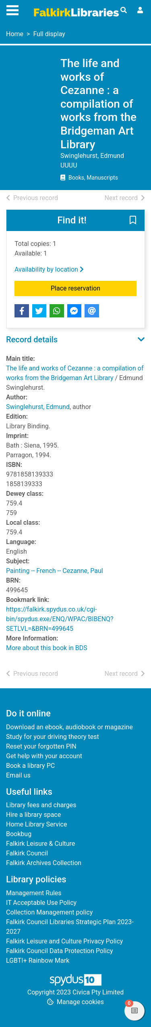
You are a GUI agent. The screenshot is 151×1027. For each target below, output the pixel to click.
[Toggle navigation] (12, 9)
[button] (133, 221)
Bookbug (18, 834)
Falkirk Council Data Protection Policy (59, 951)
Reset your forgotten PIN (41, 746)
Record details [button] (32, 339)
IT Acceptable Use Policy (41, 902)
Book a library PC (30, 765)
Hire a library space (33, 814)
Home (14, 34)
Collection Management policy (49, 912)
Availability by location (49, 269)
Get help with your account (44, 756)
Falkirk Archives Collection (43, 863)
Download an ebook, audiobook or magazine (69, 727)
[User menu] (140, 10)
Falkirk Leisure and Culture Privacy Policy (64, 941)
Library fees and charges (41, 805)
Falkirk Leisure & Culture (40, 843)
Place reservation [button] (94, 287)
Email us (18, 775)
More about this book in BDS (46, 648)
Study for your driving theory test (52, 737)
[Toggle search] (124, 10)
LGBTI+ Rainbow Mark (37, 960)
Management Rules (34, 893)
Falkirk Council (27, 853)
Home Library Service (36, 824)
